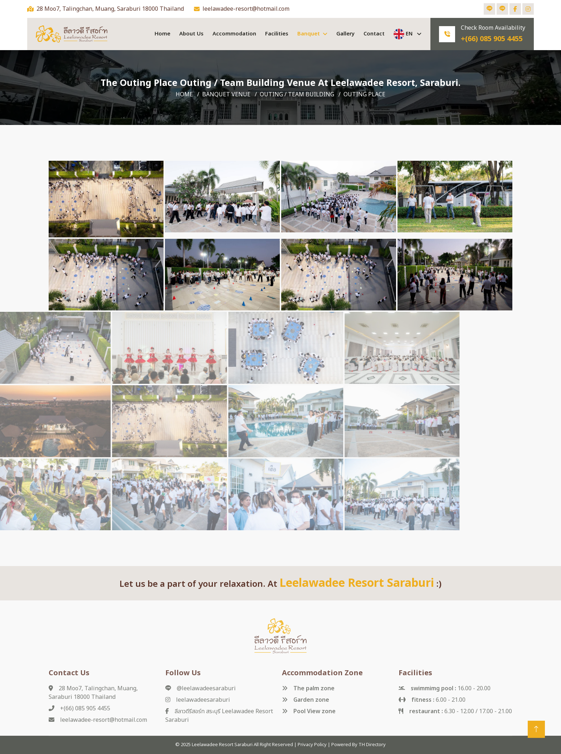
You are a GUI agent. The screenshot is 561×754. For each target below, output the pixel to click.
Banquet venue (226, 94)
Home (162, 34)
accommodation (234, 34)
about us (191, 34)
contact (374, 34)
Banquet (308, 34)
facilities (276, 34)
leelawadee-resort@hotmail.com (246, 9)
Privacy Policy (312, 744)
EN (404, 34)
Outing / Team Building (297, 94)
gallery (345, 34)
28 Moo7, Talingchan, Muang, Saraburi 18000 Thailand (110, 9)
